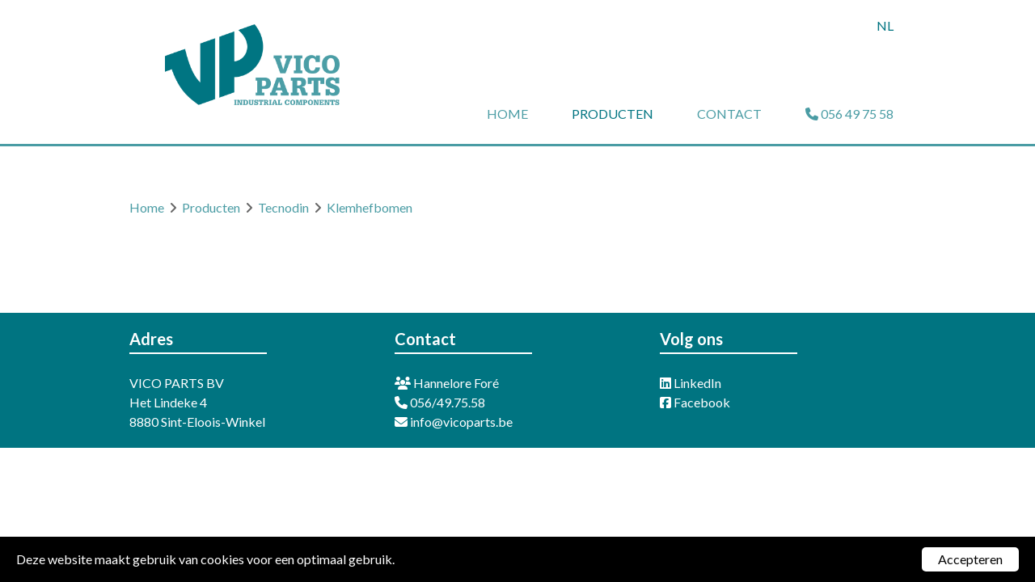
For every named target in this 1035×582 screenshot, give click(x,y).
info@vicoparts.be (454, 421)
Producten (612, 113)
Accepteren (970, 559)
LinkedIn (690, 382)
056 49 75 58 (849, 113)
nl (885, 25)
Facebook (695, 402)
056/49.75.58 (440, 402)
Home (507, 113)
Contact (729, 113)
